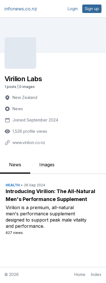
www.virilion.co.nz (28, 142)
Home (79, 274)
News (17, 108)
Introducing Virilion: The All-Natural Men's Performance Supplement (50, 195)
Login (73, 8)
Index (96, 274)
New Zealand (24, 97)
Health (13, 185)
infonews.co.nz (21, 9)
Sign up (92, 8)
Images (47, 164)
